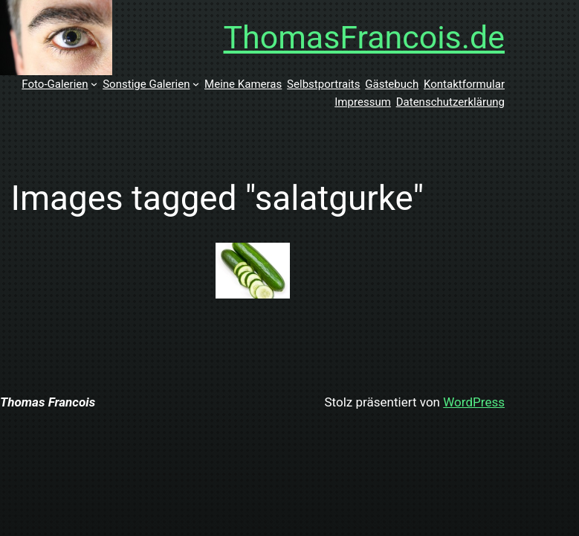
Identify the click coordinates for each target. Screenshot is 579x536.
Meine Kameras (243, 84)
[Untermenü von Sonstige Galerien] (196, 83)
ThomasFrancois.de (364, 37)
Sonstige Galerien (146, 84)
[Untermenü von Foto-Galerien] (94, 83)
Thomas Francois (47, 402)
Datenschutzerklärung (450, 102)
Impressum (362, 102)
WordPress (474, 402)
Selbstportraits (323, 84)
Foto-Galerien (55, 84)
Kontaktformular (464, 84)
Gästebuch (391, 84)
